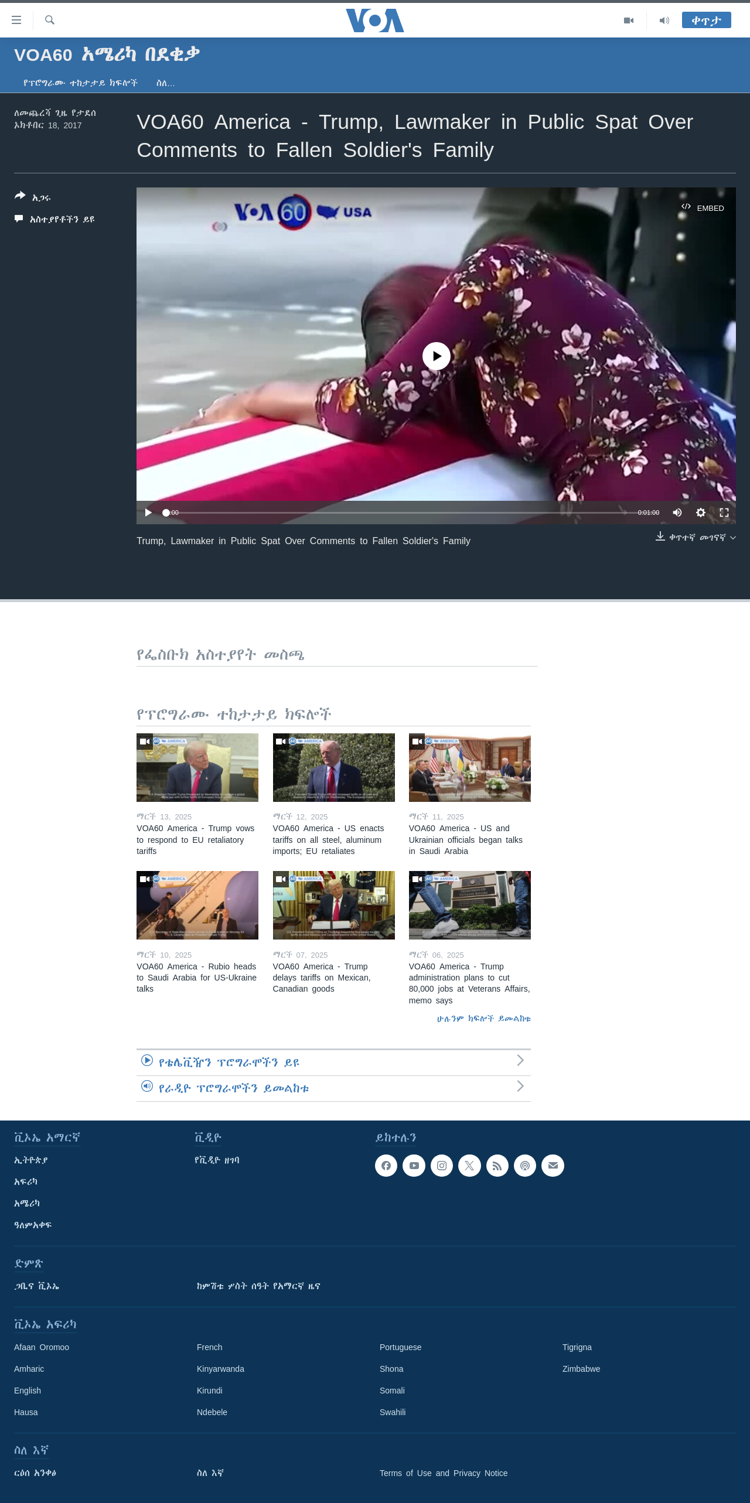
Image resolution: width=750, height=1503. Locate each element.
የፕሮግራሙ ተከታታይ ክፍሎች (80, 83)
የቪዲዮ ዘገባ (217, 1160)
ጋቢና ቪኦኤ (36, 1286)
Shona (391, 1369)
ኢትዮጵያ (31, 1160)
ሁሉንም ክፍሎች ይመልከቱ (484, 1018)
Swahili (392, 1412)
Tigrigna (577, 1347)
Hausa (26, 1412)
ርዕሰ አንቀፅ (35, 1473)
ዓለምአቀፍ (33, 1225)
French (210, 1347)
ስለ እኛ (210, 1473)
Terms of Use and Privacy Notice (444, 1473)
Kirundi (210, 1390)
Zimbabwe (581, 1369)
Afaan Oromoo (41, 1347)
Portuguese (401, 1347)
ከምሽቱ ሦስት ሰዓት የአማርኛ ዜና (259, 1286)
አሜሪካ (27, 1203)
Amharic (29, 1369)
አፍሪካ (26, 1182)
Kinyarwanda (220, 1369)
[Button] (33, 199)
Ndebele (212, 1412)
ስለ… (165, 83)
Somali (392, 1390)
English (27, 1390)
